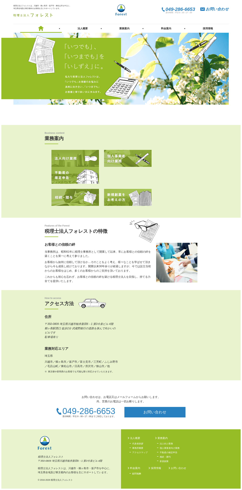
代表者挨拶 (137, 443)
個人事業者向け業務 (128, 158)
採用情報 (208, 28)
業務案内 (124, 28)
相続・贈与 (75, 197)
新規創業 (164, 461)
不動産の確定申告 (75, 175)
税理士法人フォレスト (32, 15)
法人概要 (83, 28)
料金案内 (166, 28)
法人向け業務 (75, 158)
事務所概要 (137, 448)
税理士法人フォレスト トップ (41, 28)
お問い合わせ (217, 9)
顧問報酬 (136, 473)
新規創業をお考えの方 (128, 197)
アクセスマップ (140, 452)
